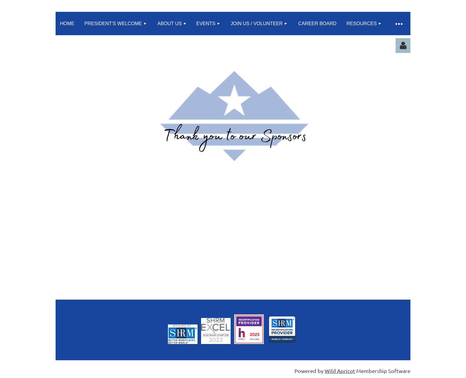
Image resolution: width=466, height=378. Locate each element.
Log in (403, 45)
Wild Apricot (340, 371)
